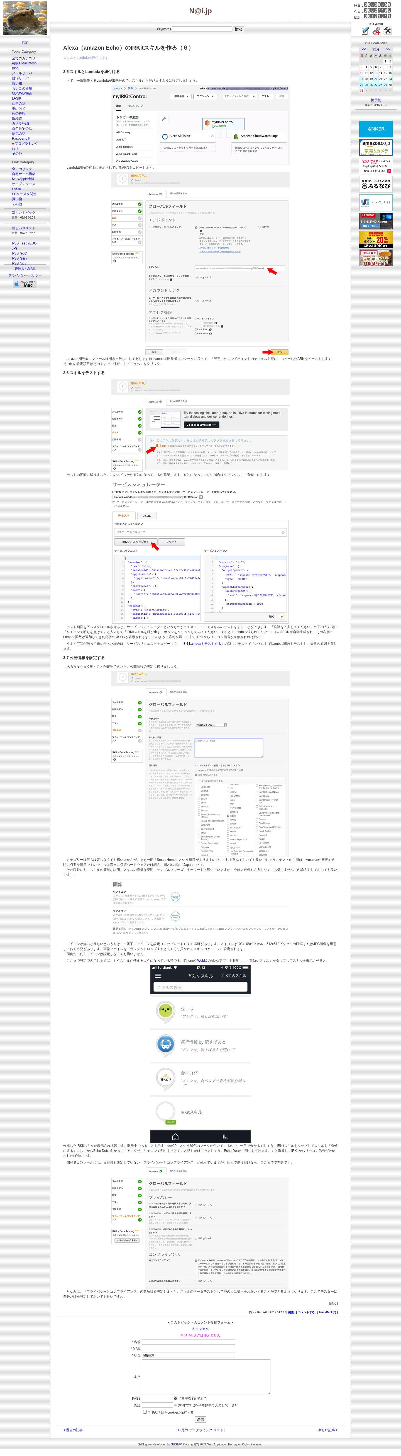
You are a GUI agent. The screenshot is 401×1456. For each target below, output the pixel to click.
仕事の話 (18, 103)
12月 (375, 49)
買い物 (17, 83)
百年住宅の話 (22, 128)
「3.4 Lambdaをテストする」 (202, 644)
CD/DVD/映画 (22, 93)
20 (375, 79)
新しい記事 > (328, 1437)
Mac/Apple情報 (23, 179)
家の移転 (18, 113)
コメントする (306, 1312)
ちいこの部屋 (22, 88)
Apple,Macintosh (24, 63)
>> (388, 49)
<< (364, 49)
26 (371, 84)
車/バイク (19, 108)
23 (390, 79)
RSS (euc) (19, 253)
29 (385, 84)
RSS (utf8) (20, 263)
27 (375, 84)
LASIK (16, 98)
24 (361, 84)
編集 (291, 1312)
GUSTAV (176, 1451)
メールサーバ (22, 73)
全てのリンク (22, 169)
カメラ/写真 (21, 123)
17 (361, 79)
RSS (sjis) (19, 258)
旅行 (15, 149)
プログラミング (26, 144)
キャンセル (200, 1329)
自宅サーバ (20, 78)
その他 (17, 154)
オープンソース (23, 184)
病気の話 (18, 133)
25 (366, 84)
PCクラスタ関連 (24, 194)
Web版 (202, 961)
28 (380, 84)
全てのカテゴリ (23, 58)
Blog (15, 68)
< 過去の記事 (73, 1437)
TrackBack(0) (327, 1312)
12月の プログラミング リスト (200, 1437)
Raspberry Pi (21, 138)
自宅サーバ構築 (23, 174)
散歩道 (17, 118)
